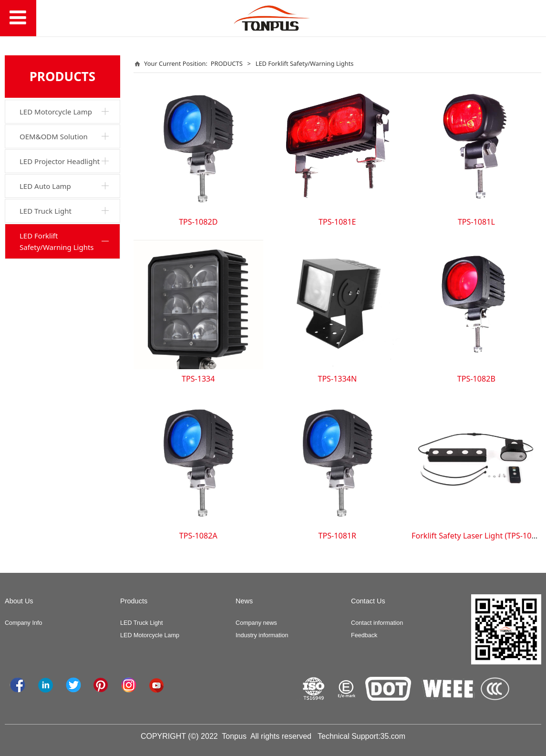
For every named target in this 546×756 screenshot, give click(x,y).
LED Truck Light (46, 211)
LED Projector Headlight (60, 161)
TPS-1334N (337, 378)
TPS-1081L (476, 222)
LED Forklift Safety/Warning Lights (57, 241)
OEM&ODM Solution (54, 136)
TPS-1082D (198, 222)
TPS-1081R (338, 535)
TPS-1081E (337, 222)
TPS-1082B (476, 378)
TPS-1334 (198, 378)
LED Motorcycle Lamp (56, 111)
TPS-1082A (198, 535)
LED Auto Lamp (45, 186)
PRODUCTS (227, 63)
